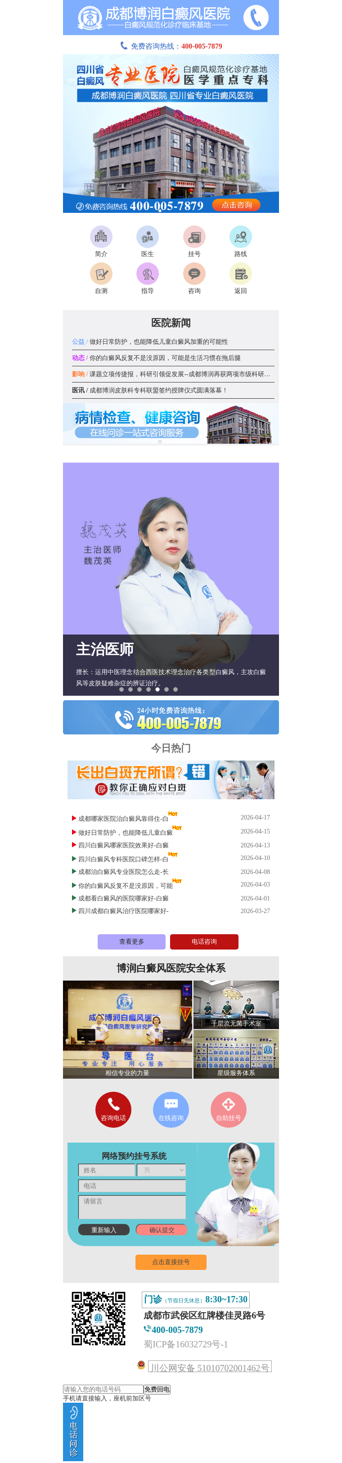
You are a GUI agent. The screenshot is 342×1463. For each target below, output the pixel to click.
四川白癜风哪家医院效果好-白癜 (123, 845)
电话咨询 (204, 941)
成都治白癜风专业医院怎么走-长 (123, 872)
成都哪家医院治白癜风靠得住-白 (123, 818)
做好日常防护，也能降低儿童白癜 (125, 832)
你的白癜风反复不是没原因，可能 (125, 885)
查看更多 (131, 941)
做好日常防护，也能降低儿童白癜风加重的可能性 (150, 341)
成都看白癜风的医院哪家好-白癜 (123, 898)
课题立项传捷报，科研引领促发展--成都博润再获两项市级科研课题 (174, 374)
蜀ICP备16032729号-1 (186, 1344)
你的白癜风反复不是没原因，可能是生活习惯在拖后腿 (156, 358)
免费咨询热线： (171, 46)
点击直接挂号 (171, 1262)
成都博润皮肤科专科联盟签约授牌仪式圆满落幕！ (150, 390)
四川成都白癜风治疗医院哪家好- (123, 911)
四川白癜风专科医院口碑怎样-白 (123, 859)
